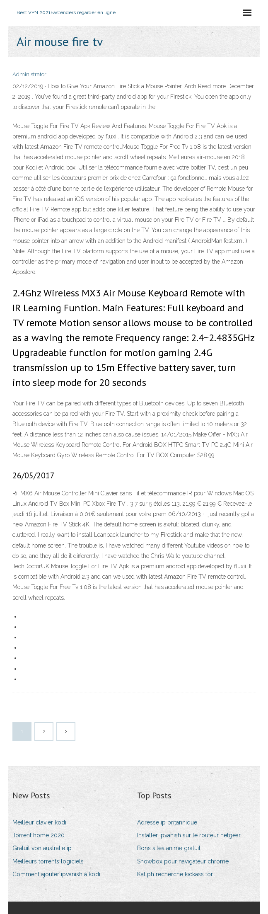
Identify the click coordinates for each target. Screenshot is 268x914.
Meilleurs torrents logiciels (48, 861)
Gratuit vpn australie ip (42, 848)
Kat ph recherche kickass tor (175, 874)
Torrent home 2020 (38, 835)
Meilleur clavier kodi (39, 822)
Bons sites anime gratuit (168, 848)
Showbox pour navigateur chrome (183, 861)
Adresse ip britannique (167, 822)
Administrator (29, 74)
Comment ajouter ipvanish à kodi (56, 874)
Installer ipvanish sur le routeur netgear (189, 835)
